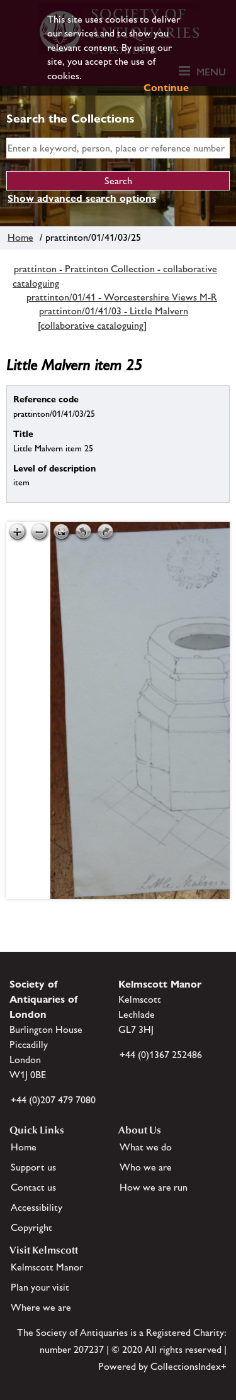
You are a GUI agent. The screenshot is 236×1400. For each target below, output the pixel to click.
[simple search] (118, 148)
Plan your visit (40, 1287)
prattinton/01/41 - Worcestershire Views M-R (121, 297)
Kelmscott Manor (47, 1267)
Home (20, 237)
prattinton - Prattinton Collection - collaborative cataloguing (115, 276)
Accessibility (36, 1207)
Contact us (33, 1187)
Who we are (146, 1167)
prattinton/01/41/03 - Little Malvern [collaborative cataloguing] (113, 318)
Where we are (41, 1307)
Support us (33, 1167)
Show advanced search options (82, 198)
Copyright (31, 1227)
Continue (166, 88)
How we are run (154, 1187)
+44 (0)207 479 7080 (53, 1100)
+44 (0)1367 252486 (161, 1055)
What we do (146, 1147)
